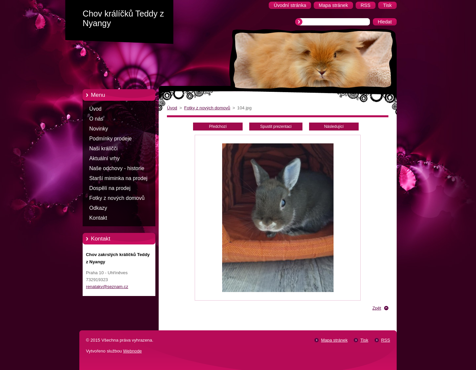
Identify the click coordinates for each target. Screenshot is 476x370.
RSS (385, 340)
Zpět (376, 308)
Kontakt (98, 218)
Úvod (95, 109)
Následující (333, 126)
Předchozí (218, 126)
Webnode (132, 351)
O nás (96, 119)
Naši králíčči (103, 148)
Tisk (364, 340)
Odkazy (98, 208)
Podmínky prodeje (110, 138)
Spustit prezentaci (276, 126)
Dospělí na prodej (110, 188)
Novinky (98, 128)
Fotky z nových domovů (116, 198)
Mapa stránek (334, 340)
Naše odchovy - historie (116, 168)
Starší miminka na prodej (118, 178)
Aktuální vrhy (104, 158)
